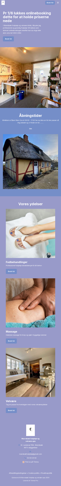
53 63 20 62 (32, 458)
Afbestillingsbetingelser (17, 473)
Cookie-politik (33, 473)
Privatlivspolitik (46, 473)
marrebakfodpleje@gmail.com (30, 454)
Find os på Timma (32, 462)
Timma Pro (34, 480)
